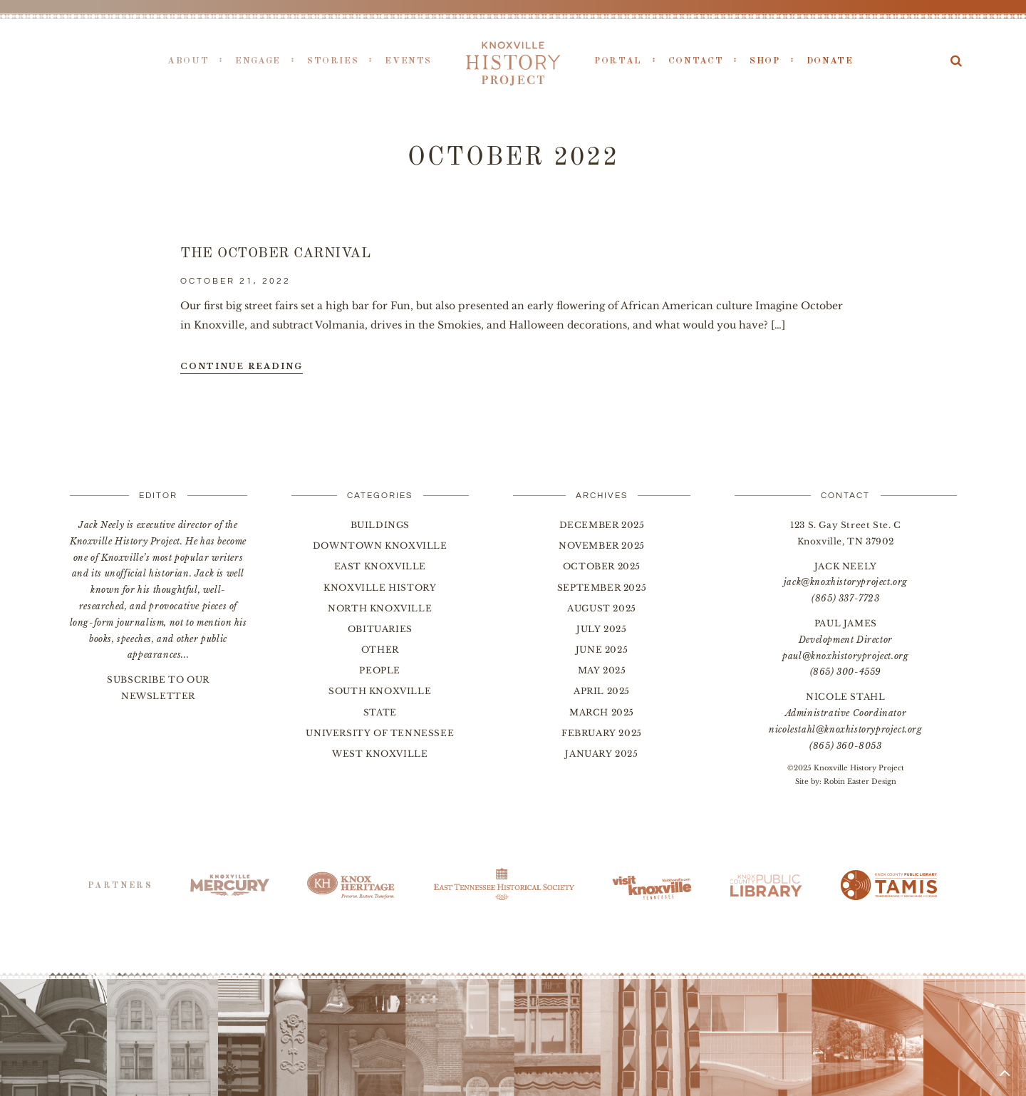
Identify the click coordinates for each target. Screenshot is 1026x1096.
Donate (830, 61)
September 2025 (601, 587)
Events (408, 61)
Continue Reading (241, 366)
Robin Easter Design (860, 781)
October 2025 (602, 566)
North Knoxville (380, 608)
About (188, 61)
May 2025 (602, 670)
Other (380, 649)
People (379, 670)
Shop (765, 61)
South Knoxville (379, 691)
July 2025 (601, 629)
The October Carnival (275, 254)
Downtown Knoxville (380, 545)
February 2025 (601, 733)
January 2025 (601, 753)
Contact (695, 61)
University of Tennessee (380, 733)
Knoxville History (379, 587)
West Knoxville (380, 753)
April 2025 (602, 691)
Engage (258, 61)
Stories (332, 61)
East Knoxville (380, 566)
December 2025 (602, 524)
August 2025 (601, 608)
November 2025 (602, 545)
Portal (618, 61)
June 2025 (602, 649)
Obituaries (380, 629)
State (380, 712)
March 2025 (601, 712)
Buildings (380, 524)
